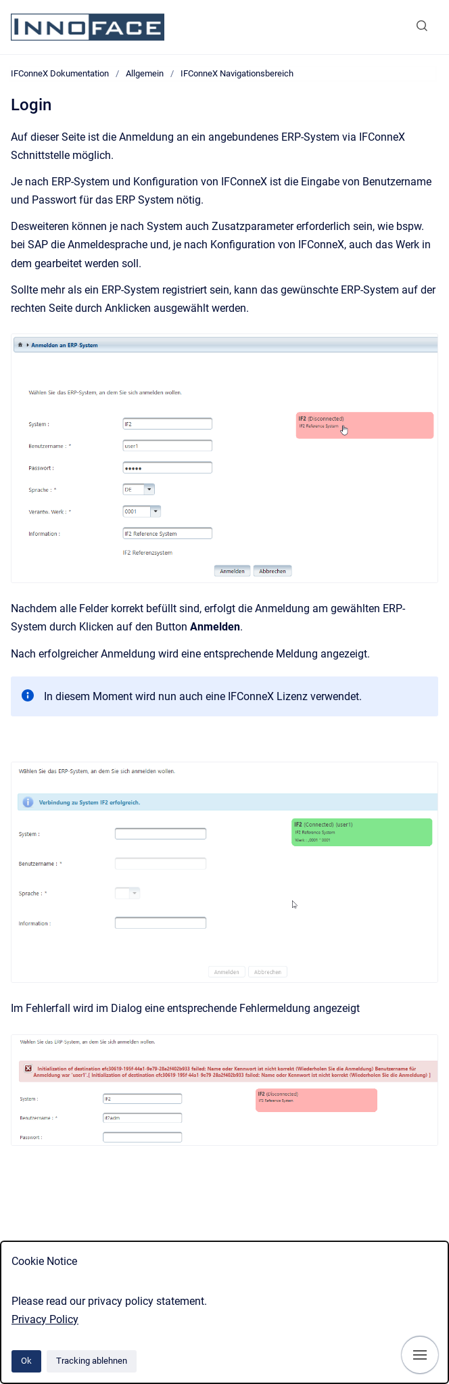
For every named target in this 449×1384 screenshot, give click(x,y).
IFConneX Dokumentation (60, 73)
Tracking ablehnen (91, 1361)
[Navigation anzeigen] (420, 1355)
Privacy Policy (44, 1319)
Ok (26, 1361)
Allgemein (145, 73)
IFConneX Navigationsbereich (237, 73)
